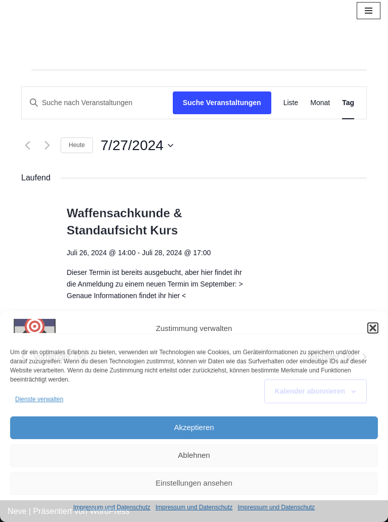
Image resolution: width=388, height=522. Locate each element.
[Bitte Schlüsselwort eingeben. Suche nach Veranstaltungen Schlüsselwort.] (97, 103)
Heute (77, 145)
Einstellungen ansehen (194, 483)
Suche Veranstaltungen (222, 103)
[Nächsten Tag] (47, 145)
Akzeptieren (194, 427)
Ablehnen (194, 455)
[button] (373, 328)
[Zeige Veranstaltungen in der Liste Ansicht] (291, 103)
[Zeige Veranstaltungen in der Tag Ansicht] (348, 103)
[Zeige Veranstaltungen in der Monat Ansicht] (320, 103)
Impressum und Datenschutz (112, 507)
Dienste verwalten (39, 399)
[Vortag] (27, 145)
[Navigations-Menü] (368, 10)
